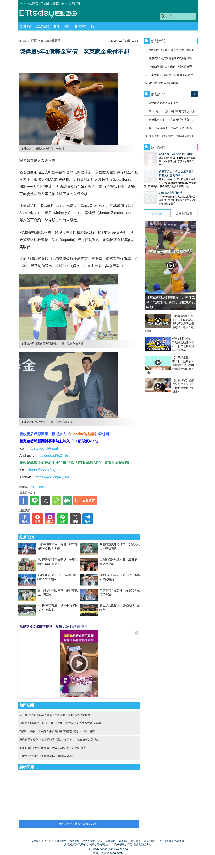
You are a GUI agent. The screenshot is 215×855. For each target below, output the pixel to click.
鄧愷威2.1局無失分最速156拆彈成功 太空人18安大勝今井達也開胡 (60, 723)
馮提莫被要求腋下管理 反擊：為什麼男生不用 (54, 626)
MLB (34, 487)
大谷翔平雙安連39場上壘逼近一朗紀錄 (172, 49)
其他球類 (80, 26)
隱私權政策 (149, 840)
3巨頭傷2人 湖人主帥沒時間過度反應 (172, 111)
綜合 (94, 26)
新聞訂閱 (74, 3)
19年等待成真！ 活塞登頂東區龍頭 (170, 127)
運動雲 (50, 14)
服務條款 (135, 840)
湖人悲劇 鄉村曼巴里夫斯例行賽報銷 (171, 136)
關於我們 (62, 840)
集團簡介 (74, 840)
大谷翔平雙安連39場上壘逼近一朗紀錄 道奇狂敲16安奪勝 (54, 714)
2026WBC (42, 26)
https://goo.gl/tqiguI (43, 448)
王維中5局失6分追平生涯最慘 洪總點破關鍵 (46, 756)
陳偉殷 (43, 487)
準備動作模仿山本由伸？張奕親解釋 (170, 66)
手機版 (45, 3)
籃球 (67, 26)
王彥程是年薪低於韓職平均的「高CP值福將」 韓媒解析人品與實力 (60, 739)
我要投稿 (36, 840)
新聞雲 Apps (58, 3)
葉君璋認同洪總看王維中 (163, 103)
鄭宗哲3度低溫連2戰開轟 (164, 83)
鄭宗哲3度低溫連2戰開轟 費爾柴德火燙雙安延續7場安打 (54, 747)
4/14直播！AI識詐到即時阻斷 (161, 153)
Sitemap (123, 840)
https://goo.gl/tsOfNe (51, 455)
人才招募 (49, 840)
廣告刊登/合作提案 (92, 840)
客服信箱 (110, 840)
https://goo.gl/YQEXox (46, 470)
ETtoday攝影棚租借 (155, 189)
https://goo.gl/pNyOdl (52, 477)
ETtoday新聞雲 (29, 3)
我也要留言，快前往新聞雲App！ (79, 823)
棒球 (57, 26)
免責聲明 (179, 840)
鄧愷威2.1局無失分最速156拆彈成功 (170, 58)
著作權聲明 (165, 840)
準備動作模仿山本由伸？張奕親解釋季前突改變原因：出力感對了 (58, 731)
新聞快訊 (25, 26)
